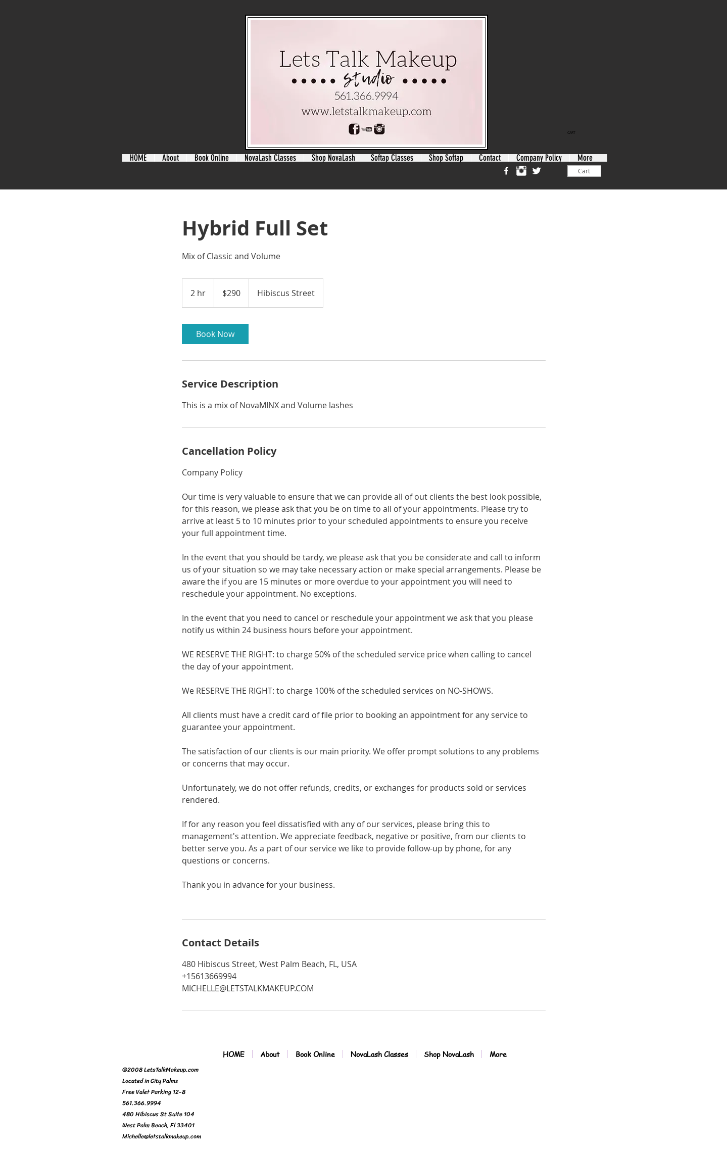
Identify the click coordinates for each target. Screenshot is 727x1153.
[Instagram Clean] (521, 171)
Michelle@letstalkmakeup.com (161, 1136)
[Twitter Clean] (536, 171)
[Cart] (584, 171)
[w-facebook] (506, 171)
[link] (575, 133)
